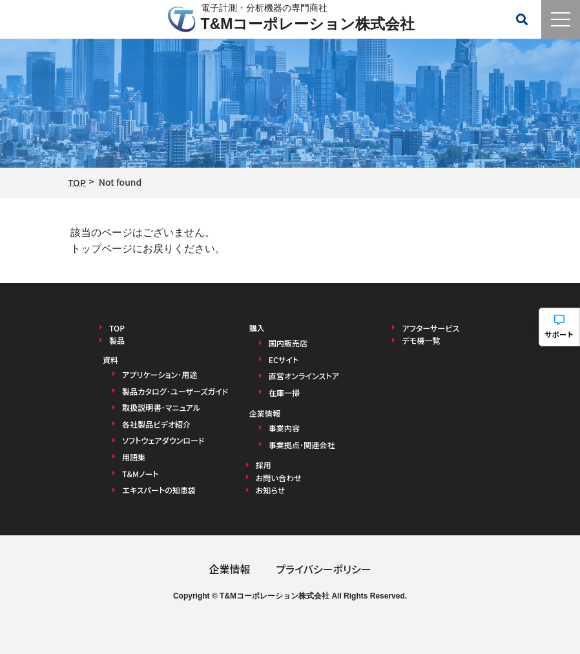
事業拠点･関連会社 (302, 444)
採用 (263, 464)
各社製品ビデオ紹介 (156, 423)
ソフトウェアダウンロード (162, 440)
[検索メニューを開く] (521, 19)
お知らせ (270, 489)
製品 (117, 340)
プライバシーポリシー (323, 568)
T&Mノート (140, 473)
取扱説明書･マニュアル (161, 407)
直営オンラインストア (303, 375)
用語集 (133, 456)
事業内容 (284, 427)
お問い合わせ (278, 476)
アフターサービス (430, 327)
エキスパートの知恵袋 (158, 489)
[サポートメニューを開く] (559, 327)
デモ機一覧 (421, 340)
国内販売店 (288, 342)
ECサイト (283, 359)
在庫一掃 (284, 392)
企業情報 (229, 568)
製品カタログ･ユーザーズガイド (174, 390)
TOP (117, 327)
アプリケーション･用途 (159, 373)
